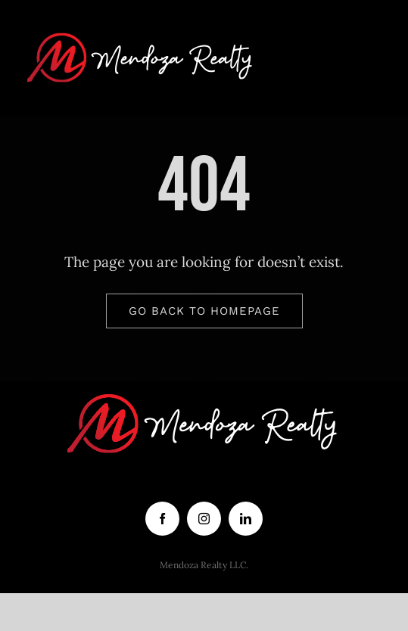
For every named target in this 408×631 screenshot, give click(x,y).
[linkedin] (246, 519)
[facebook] (162, 519)
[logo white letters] (141, 29)
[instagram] (204, 519)
